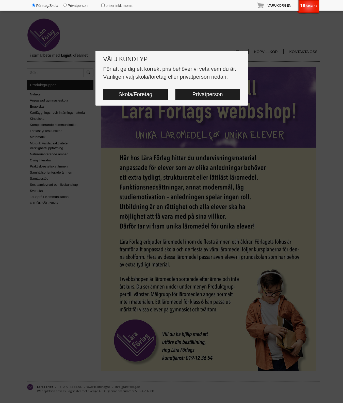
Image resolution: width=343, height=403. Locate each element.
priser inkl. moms (117, 6)
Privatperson (207, 94)
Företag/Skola (45, 6)
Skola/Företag (135, 94)
